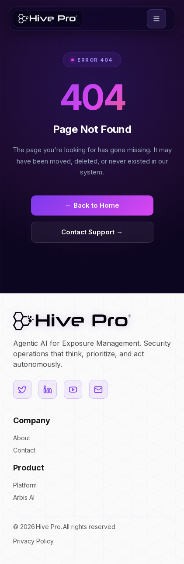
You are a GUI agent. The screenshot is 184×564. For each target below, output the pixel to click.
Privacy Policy (33, 541)
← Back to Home (92, 205)
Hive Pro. (49, 526)
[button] (156, 18)
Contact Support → (92, 232)
